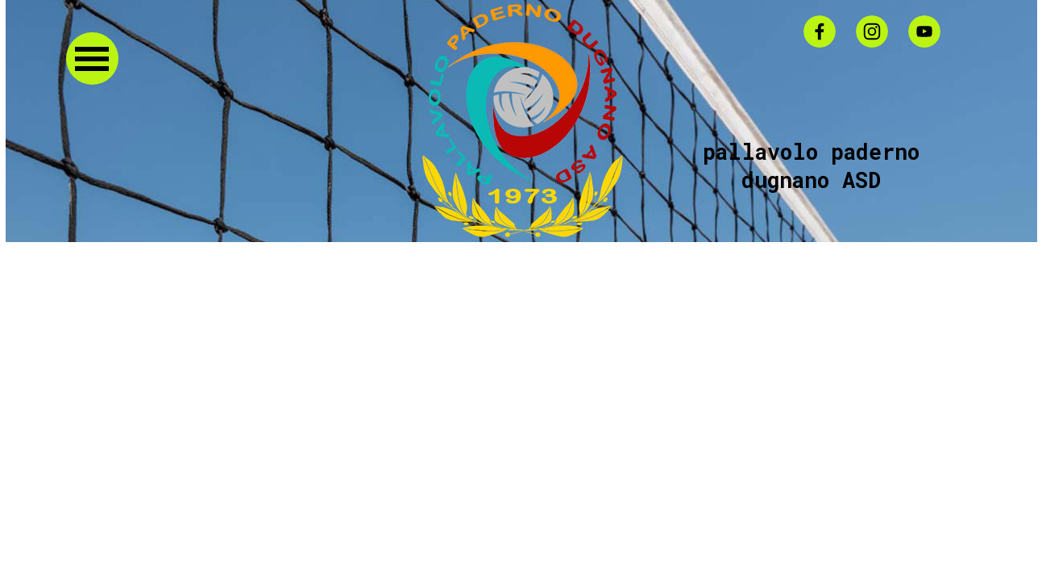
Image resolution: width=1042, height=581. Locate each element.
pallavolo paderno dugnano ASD (817, 165)
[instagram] (872, 31)
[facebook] (819, 31)
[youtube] (924, 31)
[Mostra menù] (92, 58)
